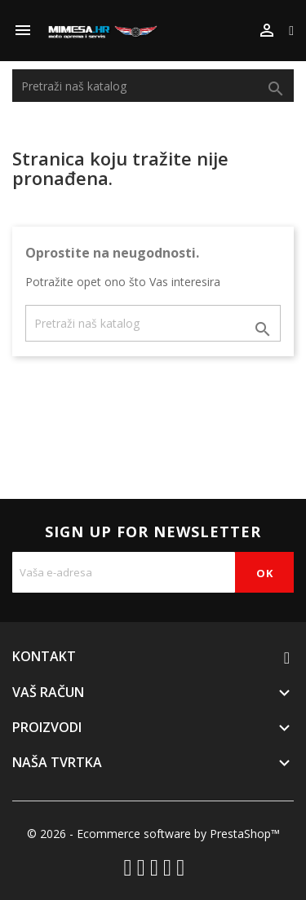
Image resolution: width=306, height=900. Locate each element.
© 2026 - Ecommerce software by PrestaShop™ (153, 833)
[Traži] (153, 85)
